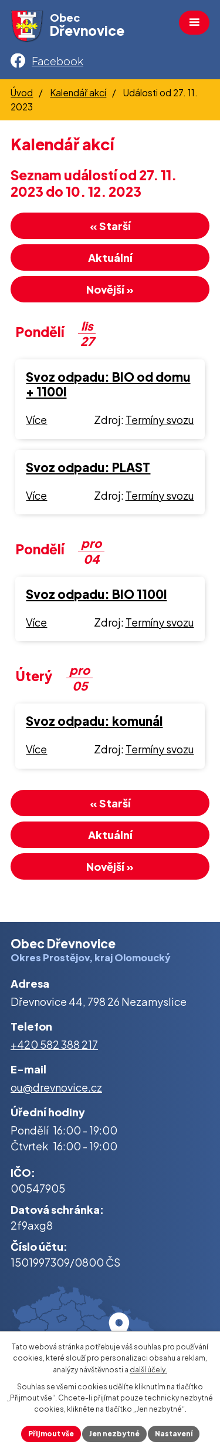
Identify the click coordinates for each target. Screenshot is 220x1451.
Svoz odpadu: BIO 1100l (96, 594)
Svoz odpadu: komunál (94, 721)
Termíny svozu (160, 419)
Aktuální (110, 257)
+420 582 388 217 (54, 1044)
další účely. (148, 1369)
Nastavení (173, 1433)
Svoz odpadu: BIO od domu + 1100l (108, 384)
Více (36, 419)
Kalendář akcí (78, 92)
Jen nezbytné (114, 1433)
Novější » (110, 289)
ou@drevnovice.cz (56, 1087)
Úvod (22, 92)
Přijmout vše (51, 1433)
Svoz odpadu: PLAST (88, 467)
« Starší (110, 226)
